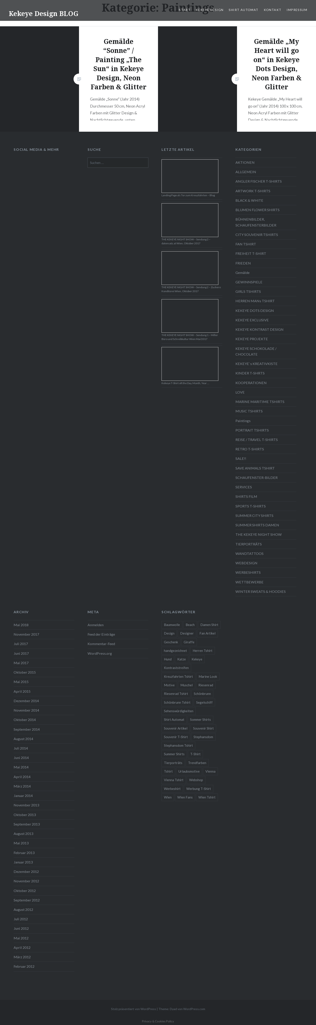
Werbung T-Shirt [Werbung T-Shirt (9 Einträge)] (198, 789)
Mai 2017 (21, 663)
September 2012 (27, 900)
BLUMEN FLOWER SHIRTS (257, 210)
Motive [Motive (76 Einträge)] (169, 685)
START (184, 10)
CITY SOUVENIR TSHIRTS (256, 234)
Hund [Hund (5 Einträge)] (168, 659)
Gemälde (242, 272)
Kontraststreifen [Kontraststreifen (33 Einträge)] (176, 668)
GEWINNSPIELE (248, 282)
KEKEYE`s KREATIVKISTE (256, 363)
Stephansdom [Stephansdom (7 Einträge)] (203, 737)
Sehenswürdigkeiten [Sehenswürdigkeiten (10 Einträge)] (178, 711)
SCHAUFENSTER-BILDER (256, 477)
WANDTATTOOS (249, 553)
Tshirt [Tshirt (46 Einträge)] (168, 771)
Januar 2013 (23, 862)
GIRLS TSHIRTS (248, 291)
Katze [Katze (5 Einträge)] (181, 659)
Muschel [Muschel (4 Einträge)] (186, 685)
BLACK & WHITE (249, 200)
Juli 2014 (21, 748)
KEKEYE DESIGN (209, 10)
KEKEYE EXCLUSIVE (252, 320)
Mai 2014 (21, 767)
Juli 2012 (21, 919)
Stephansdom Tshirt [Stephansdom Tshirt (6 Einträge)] (178, 745)
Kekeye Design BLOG (43, 13)
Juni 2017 (21, 653)
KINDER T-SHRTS (250, 373)
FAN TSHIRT (245, 244)
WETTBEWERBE (249, 582)
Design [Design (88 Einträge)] (169, 633)
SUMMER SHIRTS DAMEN (257, 525)
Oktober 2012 (25, 890)
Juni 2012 (21, 928)
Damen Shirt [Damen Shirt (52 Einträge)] (209, 625)
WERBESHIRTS (248, 572)
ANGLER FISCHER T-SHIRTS (258, 181)
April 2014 (22, 777)
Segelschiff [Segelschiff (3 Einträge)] (204, 702)
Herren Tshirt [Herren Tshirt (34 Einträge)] (202, 651)
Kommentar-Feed (101, 644)
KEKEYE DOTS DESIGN (254, 310)
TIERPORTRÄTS (248, 544)
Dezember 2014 (26, 701)
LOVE (240, 392)
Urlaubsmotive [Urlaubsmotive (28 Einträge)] (189, 771)
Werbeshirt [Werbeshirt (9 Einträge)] (172, 789)
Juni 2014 (21, 757)
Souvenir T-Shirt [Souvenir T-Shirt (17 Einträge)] (176, 737)
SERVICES (243, 487)
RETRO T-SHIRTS (249, 449)
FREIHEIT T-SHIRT (250, 253)
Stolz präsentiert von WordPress (133, 1009)
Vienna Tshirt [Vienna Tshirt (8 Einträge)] (173, 780)
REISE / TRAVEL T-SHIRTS (256, 439)
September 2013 (27, 824)
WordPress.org (100, 653)
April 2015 (22, 691)
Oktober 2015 (25, 672)
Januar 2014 (23, 795)
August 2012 (23, 909)
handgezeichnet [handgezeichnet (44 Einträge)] (175, 651)
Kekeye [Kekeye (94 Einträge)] (197, 659)
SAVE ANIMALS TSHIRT (255, 468)
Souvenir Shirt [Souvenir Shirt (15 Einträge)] (203, 728)
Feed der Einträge (101, 634)
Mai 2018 (21, 625)
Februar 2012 (24, 966)
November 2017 (26, 634)
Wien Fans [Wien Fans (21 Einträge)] (185, 797)
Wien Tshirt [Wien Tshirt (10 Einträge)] (206, 797)
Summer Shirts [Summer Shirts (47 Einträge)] (174, 754)
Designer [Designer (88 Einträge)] (187, 633)
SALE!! (240, 458)
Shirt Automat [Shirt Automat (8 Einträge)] (174, 719)
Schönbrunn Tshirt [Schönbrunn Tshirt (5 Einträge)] (177, 702)
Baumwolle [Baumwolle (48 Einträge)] (172, 625)
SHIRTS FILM (246, 496)
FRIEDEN (243, 263)
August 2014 (23, 739)
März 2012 (22, 957)
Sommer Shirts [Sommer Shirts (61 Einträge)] (200, 719)
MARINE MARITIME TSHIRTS (259, 401)
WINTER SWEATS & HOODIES (260, 591)
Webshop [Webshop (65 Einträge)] (196, 780)
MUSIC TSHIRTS (249, 411)
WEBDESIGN (246, 563)
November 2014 (26, 710)
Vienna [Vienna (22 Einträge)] (210, 771)
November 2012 (26, 881)
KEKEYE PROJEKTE (251, 339)
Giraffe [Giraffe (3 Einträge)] (189, 642)
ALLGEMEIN (245, 172)
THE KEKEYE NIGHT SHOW (258, 534)
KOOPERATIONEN (251, 383)
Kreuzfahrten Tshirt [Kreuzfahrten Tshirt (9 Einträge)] (178, 676)
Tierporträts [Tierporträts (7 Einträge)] (173, 763)
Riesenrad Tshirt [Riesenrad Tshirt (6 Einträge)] (176, 694)
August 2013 (23, 833)
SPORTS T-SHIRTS (250, 506)
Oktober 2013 (25, 815)
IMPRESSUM (297, 10)
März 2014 (22, 786)
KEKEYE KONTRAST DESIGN (259, 329)
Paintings (243, 421)
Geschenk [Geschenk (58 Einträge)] (171, 642)
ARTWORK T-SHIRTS (252, 191)
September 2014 (27, 729)
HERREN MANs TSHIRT (255, 301)
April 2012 (22, 947)
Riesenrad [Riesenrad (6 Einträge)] (205, 685)
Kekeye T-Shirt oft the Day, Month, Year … (185, 383)
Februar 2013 (24, 853)
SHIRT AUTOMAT (243, 10)
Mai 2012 (21, 938)
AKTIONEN (245, 162)
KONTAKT (273, 10)
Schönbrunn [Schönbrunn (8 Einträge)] (202, 694)
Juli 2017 (21, 644)
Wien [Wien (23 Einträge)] (168, 797)
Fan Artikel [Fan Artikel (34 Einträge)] (207, 633)
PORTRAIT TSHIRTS (252, 430)
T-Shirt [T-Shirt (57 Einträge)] (195, 754)
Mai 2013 (21, 843)
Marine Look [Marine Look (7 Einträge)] (208, 676)
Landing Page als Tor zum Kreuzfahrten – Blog (188, 195)
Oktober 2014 (25, 720)
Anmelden (96, 625)
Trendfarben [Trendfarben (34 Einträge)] (197, 763)
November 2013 (26, 805)
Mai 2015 (21, 682)
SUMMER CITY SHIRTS (254, 515)
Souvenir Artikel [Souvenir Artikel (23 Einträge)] (175, 728)
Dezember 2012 (26, 871)
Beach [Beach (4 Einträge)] (190, 625)
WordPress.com (194, 1009)
